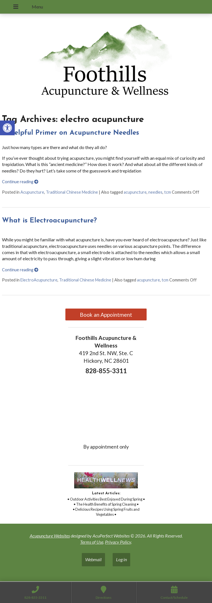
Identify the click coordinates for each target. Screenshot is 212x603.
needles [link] (155, 192)
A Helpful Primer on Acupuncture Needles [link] (70, 133)
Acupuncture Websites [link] (50, 535)
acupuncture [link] (135, 192)
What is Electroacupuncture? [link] (49, 220)
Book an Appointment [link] (106, 314)
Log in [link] (121, 559)
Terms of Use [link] (91, 542)
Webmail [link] (93, 559)
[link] (7, 128)
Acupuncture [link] (32, 192)
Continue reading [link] (20, 181)
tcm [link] (167, 192)
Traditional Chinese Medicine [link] (72, 192)
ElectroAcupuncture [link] (38, 280)
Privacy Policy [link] (118, 542)
